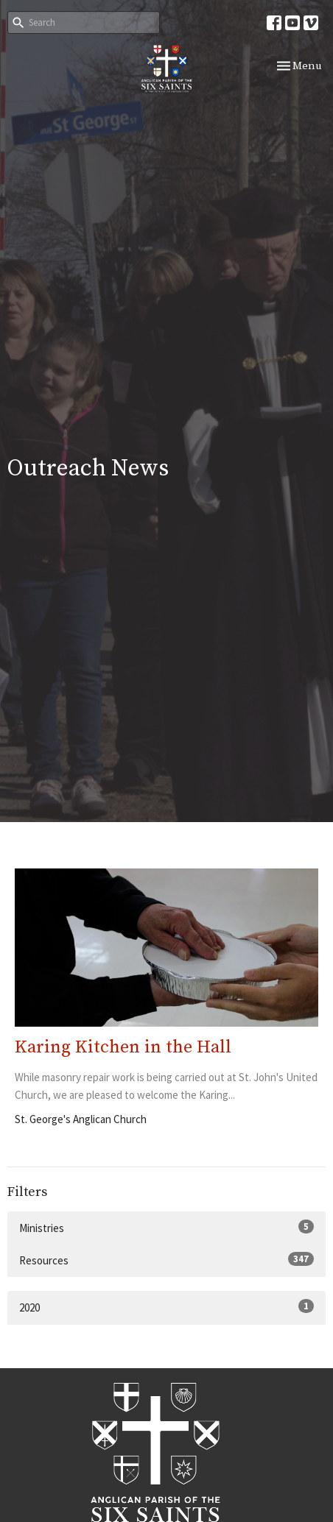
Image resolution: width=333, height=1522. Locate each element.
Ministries (166, 1227)
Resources (166, 1259)
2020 (166, 1306)
